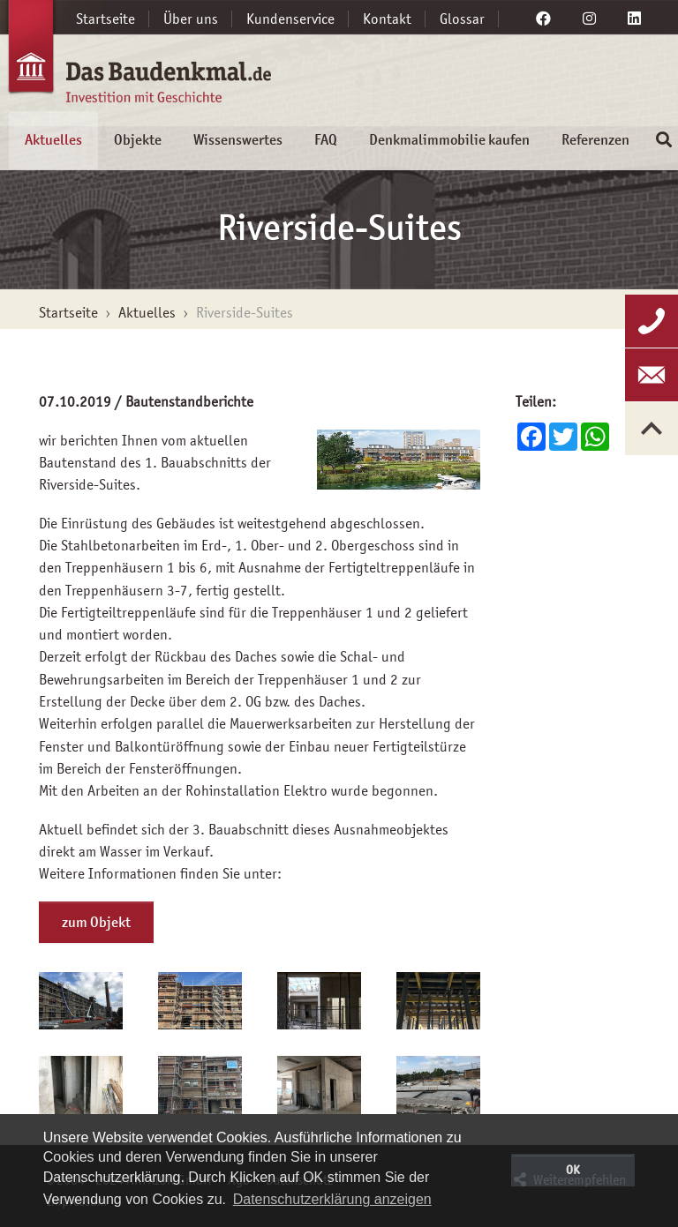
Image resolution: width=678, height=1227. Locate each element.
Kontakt (387, 18)
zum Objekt (96, 922)
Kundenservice (290, 18)
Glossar (462, 18)
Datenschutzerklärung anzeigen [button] (332, 1199)
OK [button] (573, 1170)
